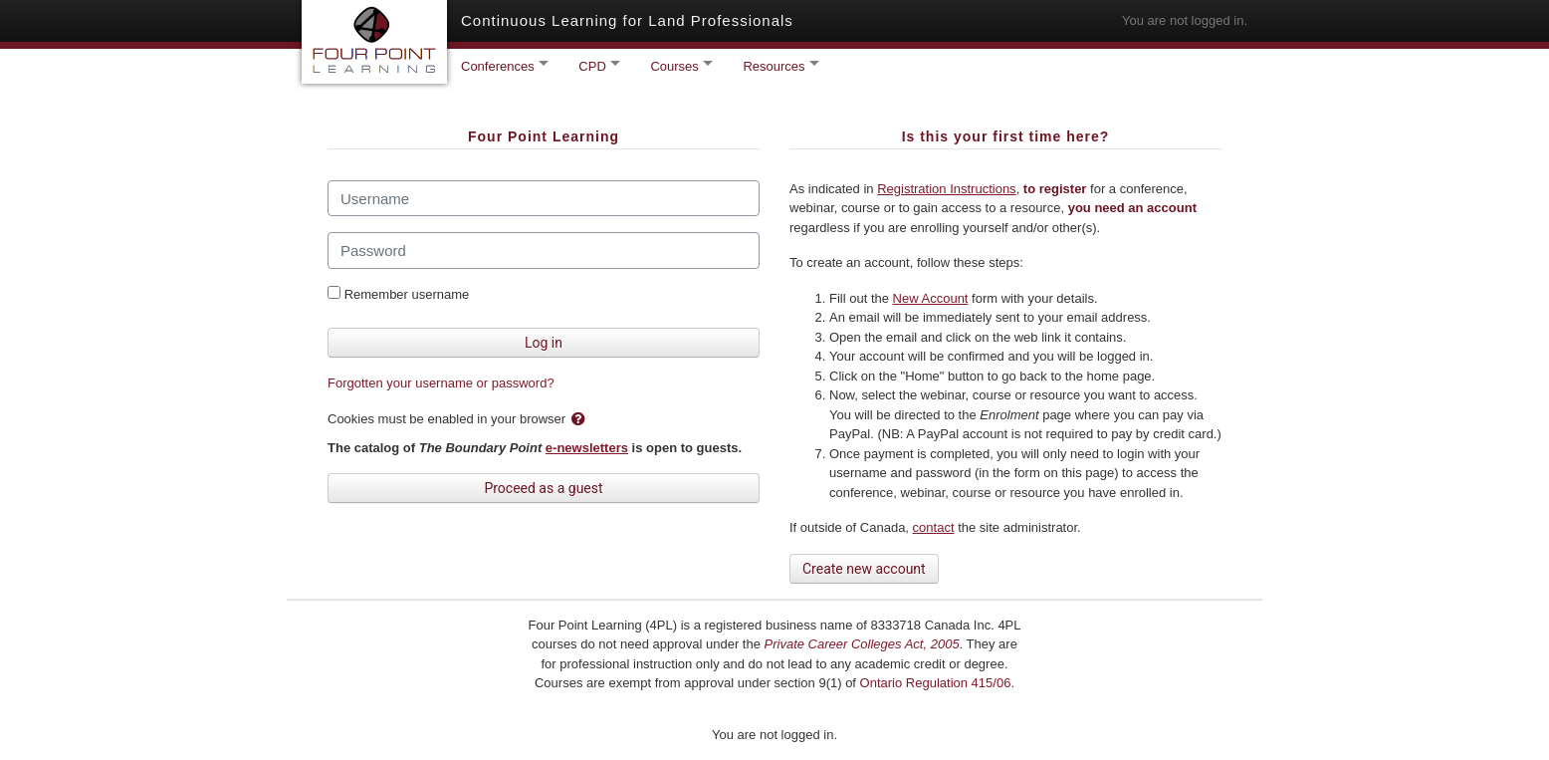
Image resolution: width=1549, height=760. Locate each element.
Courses (676, 66)
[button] (582, 419)
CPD (593, 66)
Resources (775, 66)
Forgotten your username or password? (441, 383)
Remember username (407, 294)
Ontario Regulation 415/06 (935, 682)
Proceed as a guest (543, 488)
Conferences (499, 66)
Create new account (864, 569)
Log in (543, 343)
